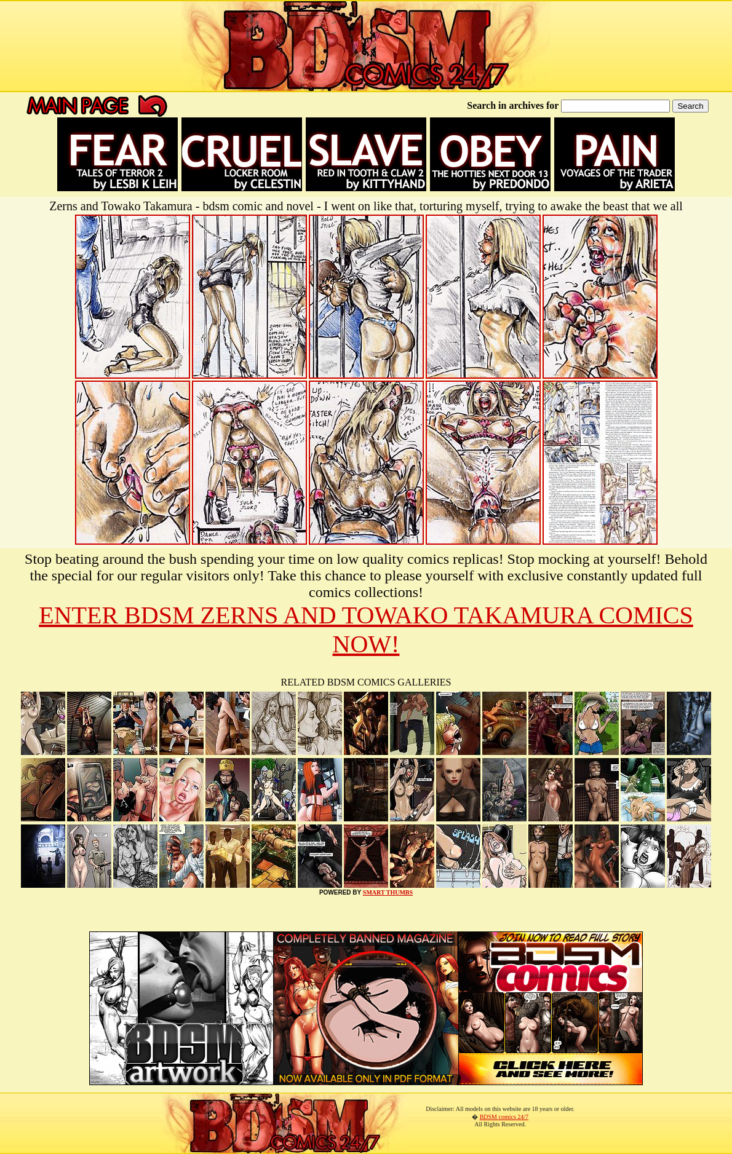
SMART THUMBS (388, 892)
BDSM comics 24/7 (504, 1116)
